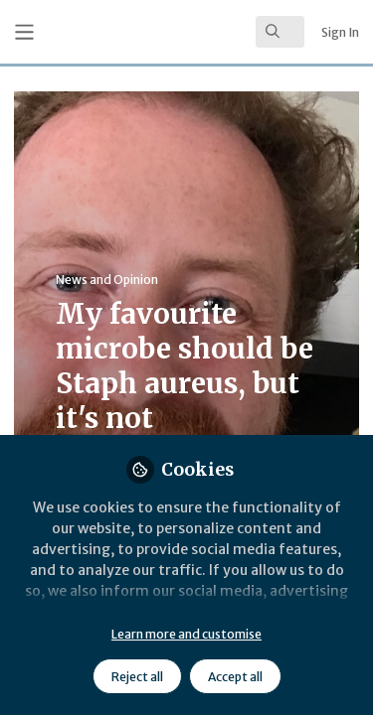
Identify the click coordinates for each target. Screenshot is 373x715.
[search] (280, 32)
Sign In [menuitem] (340, 32)
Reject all (137, 676)
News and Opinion (107, 279)
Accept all (235, 676)
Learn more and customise (186, 634)
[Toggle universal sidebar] (24, 32)
